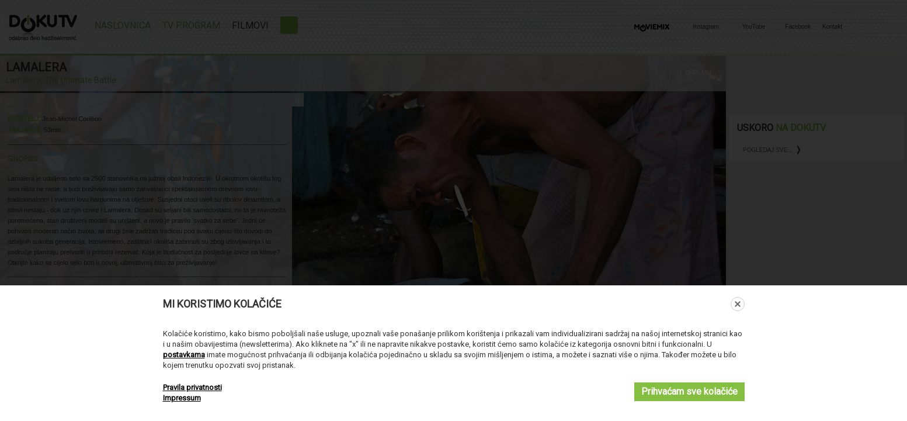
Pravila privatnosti (192, 387)
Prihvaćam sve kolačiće (689, 391)
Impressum (182, 398)
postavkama (184, 354)
